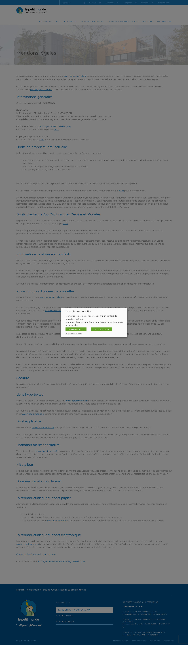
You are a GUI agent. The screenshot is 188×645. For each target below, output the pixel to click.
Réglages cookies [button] (73, 333)
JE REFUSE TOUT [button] (76, 329)
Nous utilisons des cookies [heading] (78, 311)
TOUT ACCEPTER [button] (101, 329)
